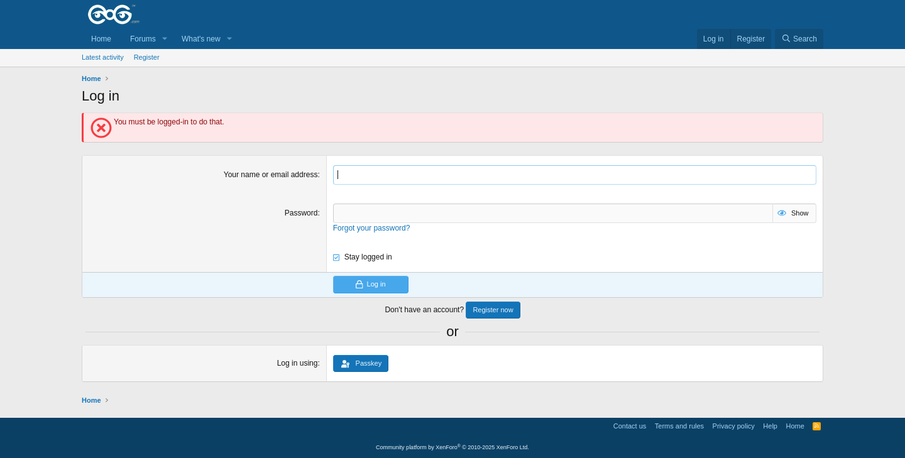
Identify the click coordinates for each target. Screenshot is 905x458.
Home (101, 39)
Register (147, 57)
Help (770, 426)
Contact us (630, 426)
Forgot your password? (371, 228)
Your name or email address (271, 174)
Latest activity (103, 57)
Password (301, 213)
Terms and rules (679, 426)
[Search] (799, 39)
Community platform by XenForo (452, 447)
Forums (143, 39)
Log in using (297, 363)
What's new (201, 39)
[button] (164, 39)
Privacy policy (734, 426)
